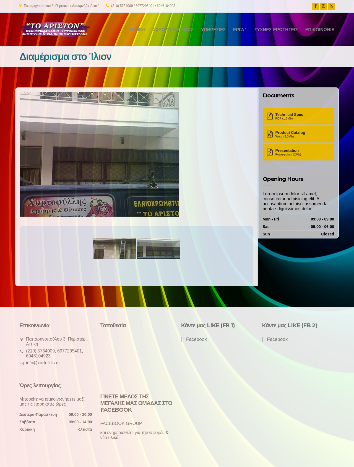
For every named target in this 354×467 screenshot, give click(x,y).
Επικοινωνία (320, 29)
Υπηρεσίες (213, 29)
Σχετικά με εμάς (173, 29)
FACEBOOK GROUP (121, 423)
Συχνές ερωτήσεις (276, 29)
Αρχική (137, 29)
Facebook (196, 339)
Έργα (238, 29)
